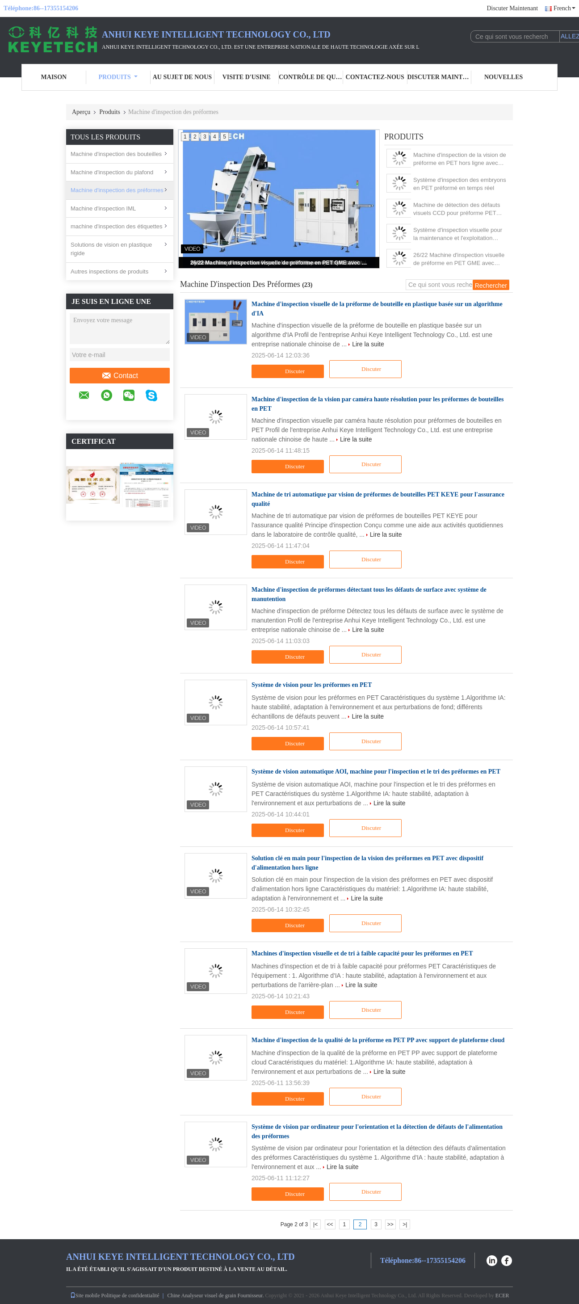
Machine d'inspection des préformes (117, 190)
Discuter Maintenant (512, 8)
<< (330, 1224)
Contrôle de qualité (311, 77)
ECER (502, 1295)
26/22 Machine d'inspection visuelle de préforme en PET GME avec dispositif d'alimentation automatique (279, 263)
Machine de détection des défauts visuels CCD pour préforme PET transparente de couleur (456, 209)
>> (390, 1224)
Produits (117, 77)
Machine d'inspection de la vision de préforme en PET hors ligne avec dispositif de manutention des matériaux (459, 159)
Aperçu (81, 112)
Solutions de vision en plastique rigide (111, 249)
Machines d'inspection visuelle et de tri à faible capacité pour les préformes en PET (362, 953)
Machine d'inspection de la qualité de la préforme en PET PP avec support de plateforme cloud (378, 1040)
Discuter (289, 371)
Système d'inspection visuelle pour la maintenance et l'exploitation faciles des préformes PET (457, 234)
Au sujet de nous (182, 77)
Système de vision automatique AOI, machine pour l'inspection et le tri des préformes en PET (376, 771)
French (564, 8)
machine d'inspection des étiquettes (117, 226)
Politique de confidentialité (130, 1295)
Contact (119, 376)
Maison (54, 77)
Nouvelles (503, 77)
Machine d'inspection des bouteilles (116, 154)
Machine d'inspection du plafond (112, 172)
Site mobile (85, 1295)
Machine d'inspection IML (103, 208)
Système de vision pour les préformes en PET (312, 684)
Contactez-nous (375, 77)
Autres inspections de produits (109, 271)
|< (315, 1224)
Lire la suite (368, 344)
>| (405, 1224)
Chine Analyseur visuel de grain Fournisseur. (216, 1295)
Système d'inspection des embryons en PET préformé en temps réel (459, 184)
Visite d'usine (246, 77)
